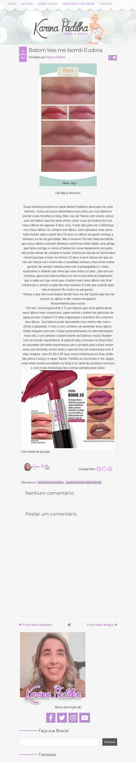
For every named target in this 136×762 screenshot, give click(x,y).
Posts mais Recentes (35, 625)
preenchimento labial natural (83, 482)
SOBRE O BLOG (47, 4)
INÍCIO (12, 4)
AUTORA (27, 4)
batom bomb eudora (50, 482)
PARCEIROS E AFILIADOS (78, 4)
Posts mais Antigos (102, 625)
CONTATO (106, 4)
